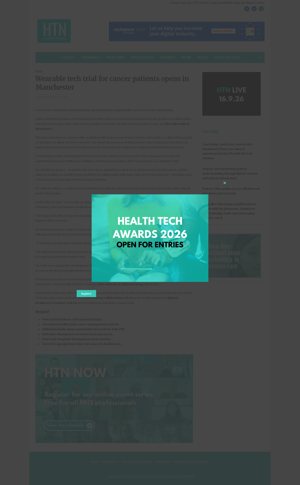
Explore (86, 293)
